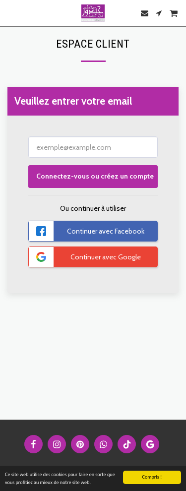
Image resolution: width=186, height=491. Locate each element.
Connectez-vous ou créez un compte (95, 176)
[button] (10, 12)
